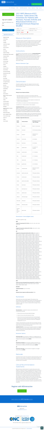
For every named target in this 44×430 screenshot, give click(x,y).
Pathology (4, 90)
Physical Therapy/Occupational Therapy (7, 96)
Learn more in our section (22, 399)
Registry (22, 32)
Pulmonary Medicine (6, 103)
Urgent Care (5, 117)
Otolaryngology (5, 88)
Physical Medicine (5, 93)
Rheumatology (5, 110)
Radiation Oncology (6, 104)
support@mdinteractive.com (22, 409)
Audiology (4, 40)
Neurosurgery (5, 78)
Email (3, 25)
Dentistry (4, 49)
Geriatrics (4, 64)
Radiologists (5, 106)
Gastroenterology (5, 61)
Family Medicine (5, 59)
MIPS (17, 7)
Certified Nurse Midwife (6, 44)
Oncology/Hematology (6, 81)
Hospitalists (4, 66)
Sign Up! (8, 30)
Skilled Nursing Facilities (6, 112)
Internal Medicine (5, 69)
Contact (40, 7)
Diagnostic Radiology (6, 52)
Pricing (29, 7)
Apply (29, 4)
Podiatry (4, 99)
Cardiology (4, 42)
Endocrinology (5, 57)
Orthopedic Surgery (6, 86)
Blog (37, 7)
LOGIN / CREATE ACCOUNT (36, 4)
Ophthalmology (5, 83)
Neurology (4, 76)
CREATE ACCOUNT (8, 14)
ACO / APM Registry (12, 7)
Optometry (4, 85)
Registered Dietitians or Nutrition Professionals (7, 109)
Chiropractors (5, 45)
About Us (33, 7)
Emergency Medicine (6, 56)
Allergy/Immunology (6, 37)
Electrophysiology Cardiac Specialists (8, 54)
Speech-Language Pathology (7, 114)
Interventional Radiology (6, 71)
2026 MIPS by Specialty (23, 7)
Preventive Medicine (6, 101)
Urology (4, 119)
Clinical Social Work (6, 47)
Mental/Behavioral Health (6, 73)
